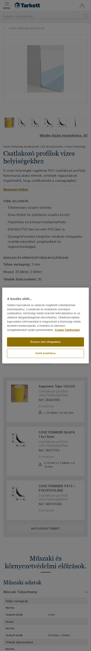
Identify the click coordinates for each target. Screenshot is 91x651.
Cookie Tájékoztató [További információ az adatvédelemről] (67, 329)
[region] (45, 325)
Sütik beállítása (46, 353)
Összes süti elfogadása (45, 342)
